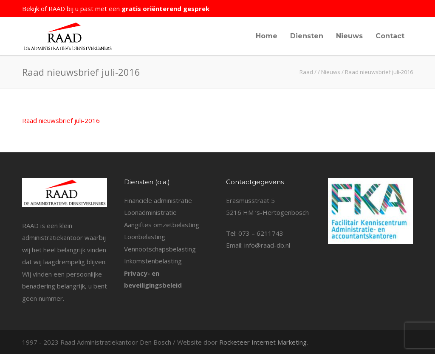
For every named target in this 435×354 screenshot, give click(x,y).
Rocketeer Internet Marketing (263, 342)
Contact (390, 36)
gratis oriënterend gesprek (165, 8)
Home (266, 36)
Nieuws (349, 36)
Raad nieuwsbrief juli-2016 (61, 120)
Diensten (306, 36)
